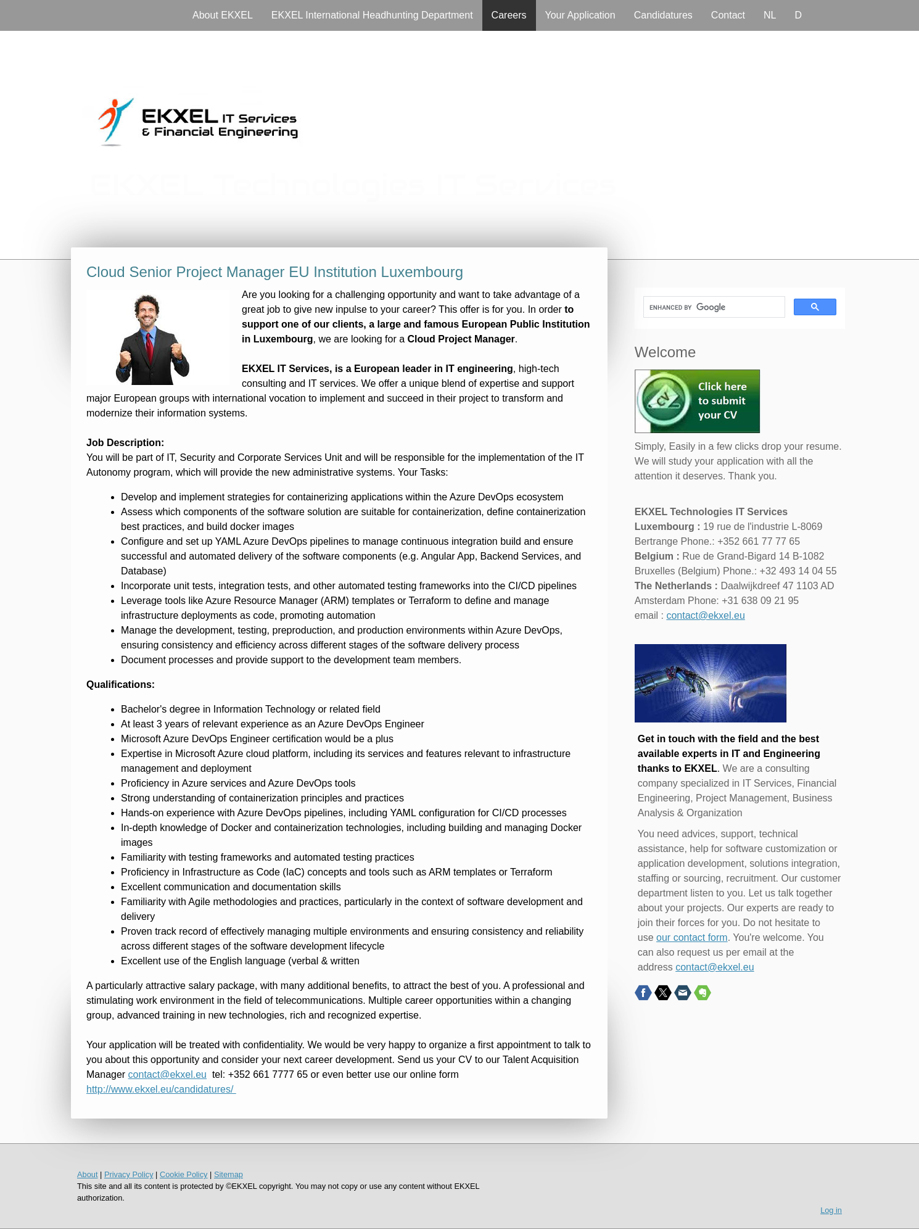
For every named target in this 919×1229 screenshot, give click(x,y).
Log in (831, 1210)
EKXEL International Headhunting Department (372, 15)
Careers (509, 15)
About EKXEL (222, 15)
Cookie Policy (184, 1174)
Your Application (580, 15)
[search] (713, 307)
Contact (728, 15)
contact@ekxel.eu (167, 1074)
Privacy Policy (129, 1174)
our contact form (692, 937)
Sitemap (228, 1174)
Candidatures (663, 15)
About (87, 1174)
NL (770, 15)
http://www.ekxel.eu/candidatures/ (161, 1089)
